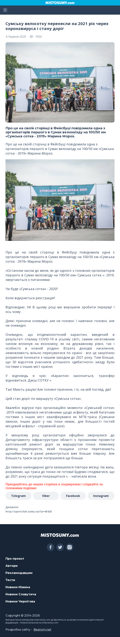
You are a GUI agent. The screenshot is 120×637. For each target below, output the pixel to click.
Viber (46, 496)
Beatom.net (42, 629)
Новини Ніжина (17, 587)
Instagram (101, 496)
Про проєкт (14, 558)
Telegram (18, 496)
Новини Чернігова (20, 601)
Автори (11, 566)
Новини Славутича (20, 594)
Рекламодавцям (18, 573)
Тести (10, 580)
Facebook (73, 496)
